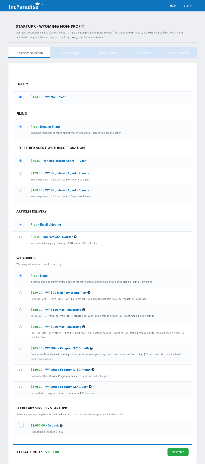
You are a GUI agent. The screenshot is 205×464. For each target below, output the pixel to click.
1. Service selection (29, 53)
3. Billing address (107, 53)
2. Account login (69, 53)
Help (173, 5)
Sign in (188, 5)
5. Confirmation (178, 53)
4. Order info (143, 53)
